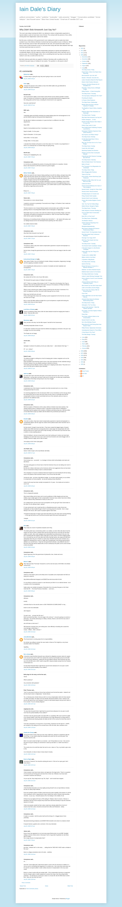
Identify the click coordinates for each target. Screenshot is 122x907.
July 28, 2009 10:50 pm (30, 685)
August (84, 65)
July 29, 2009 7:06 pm (29, 840)
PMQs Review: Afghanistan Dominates (91, 328)
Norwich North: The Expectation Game (91, 232)
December (85, 57)
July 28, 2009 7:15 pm (29, 238)
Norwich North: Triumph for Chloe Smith (92, 189)
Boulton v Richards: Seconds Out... (90, 77)
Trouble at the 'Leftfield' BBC (89, 255)
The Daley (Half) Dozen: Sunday (90, 274)
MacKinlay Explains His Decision (90, 150)
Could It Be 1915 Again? (88, 148)
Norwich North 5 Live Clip (88, 320)
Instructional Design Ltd (30, 259)
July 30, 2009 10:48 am (30, 854)
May (83, 339)
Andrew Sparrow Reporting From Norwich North (90, 223)
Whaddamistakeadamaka (88, 226)
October (84, 61)
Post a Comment (26, 882)
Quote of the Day (86, 264)
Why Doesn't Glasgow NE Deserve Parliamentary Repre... (90, 229)
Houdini (26, 419)
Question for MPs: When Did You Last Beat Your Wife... (91, 180)
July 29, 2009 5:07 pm (29, 826)
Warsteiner (27, 320)
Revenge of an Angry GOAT (89, 238)
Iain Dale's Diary (40, 9)
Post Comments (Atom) (32, 888)
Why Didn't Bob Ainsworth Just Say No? (92, 117)
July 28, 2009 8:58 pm (29, 443)
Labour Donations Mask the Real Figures (92, 80)
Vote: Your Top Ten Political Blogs (90, 204)
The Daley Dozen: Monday (88, 136)
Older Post (70, 886)
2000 (82, 364)
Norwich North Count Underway (90, 198)
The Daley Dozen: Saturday (89, 159)
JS (83, 376)
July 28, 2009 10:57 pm (30, 704)
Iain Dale (84, 373)
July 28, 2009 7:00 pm (29, 157)
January (84, 348)
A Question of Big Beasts (88, 259)
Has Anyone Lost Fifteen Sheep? (90, 134)
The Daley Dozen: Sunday (88, 146)
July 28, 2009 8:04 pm (29, 315)
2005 (82, 357)
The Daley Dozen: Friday (88, 69)
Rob (25, 525)
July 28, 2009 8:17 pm (29, 368)
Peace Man (85, 314)
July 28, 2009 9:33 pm (29, 547)
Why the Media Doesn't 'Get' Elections (91, 162)
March (84, 344)
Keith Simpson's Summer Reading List (91, 210)
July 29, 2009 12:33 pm (30, 809)
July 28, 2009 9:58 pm (29, 591)
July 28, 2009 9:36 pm (29, 556)
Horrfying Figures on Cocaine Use (90, 193)
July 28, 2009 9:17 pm (29, 453)
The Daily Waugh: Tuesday (88, 334)
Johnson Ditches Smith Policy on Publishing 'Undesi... (90, 282)
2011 (82, 50)
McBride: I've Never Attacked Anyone (91, 269)
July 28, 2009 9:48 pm (29, 567)
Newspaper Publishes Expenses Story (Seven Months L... (91, 131)
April (83, 341)
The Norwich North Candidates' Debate (91, 245)
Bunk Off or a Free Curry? (88, 216)
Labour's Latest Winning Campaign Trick (92, 276)
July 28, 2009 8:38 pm (29, 413)
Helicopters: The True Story (89, 305)
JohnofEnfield (27, 637)
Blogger (68, 898)
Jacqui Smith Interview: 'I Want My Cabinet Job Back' (90, 307)
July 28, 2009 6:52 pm (29, 89)
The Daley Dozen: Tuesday (88, 115)
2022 (82, 48)
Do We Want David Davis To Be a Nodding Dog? (90, 139)
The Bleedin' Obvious (87, 220)
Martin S (26, 561)
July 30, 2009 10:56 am (30, 879)
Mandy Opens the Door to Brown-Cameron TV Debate (90, 105)
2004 (82, 359)
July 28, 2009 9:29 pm (29, 486)
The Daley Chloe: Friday (88, 170)
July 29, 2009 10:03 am (30, 765)
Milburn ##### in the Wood (88, 257)
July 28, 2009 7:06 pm (29, 193)
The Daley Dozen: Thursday (89, 93)
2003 (82, 362)
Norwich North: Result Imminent (90, 191)
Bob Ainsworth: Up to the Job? (89, 75)
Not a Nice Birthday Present (89, 322)
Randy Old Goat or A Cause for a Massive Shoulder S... (90, 266)
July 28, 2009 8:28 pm (29, 381)
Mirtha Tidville (27, 173)
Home (46, 886)
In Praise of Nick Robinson (88, 100)
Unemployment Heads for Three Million (91, 330)
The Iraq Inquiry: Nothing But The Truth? (92, 95)
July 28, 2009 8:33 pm (29, 399)
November (85, 59)
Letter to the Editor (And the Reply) (90, 287)
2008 (82, 351)
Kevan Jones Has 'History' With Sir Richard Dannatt (90, 290)
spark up (26, 373)
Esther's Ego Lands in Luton (89, 125)
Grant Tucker (85, 371)
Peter (25, 83)
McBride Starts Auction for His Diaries (91, 272)
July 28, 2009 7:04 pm (29, 168)
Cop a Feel (84, 293)
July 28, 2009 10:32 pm (30, 669)
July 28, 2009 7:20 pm (29, 254)
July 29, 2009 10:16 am (30, 780)
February (84, 346)
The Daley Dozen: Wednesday (89, 102)
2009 (82, 55)
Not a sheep (27, 654)
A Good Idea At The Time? (88, 332)
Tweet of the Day (86, 174)
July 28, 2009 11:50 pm (30, 727)
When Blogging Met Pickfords (89, 172)
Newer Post (23, 886)
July (83, 68)
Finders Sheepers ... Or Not (89, 119)
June (83, 337)
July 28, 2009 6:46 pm (29, 78)
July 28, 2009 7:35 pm (29, 269)
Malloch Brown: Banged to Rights (90, 206)
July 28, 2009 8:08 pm (29, 351)
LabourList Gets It (86, 183)
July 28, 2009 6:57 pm (29, 105)
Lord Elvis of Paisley (29, 309)
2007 (82, 353)
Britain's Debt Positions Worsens (90, 82)
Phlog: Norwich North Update (89, 196)
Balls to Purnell (85, 164)
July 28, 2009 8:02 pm (29, 304)
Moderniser (27, 74)
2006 (82, 355)
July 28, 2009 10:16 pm (30, 632)
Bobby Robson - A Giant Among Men (91, 91)
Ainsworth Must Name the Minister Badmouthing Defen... (90, 300)
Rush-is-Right (27, 759)
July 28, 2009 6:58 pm (29, 147)
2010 (82, 52)
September (85, 63)
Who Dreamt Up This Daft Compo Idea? (92, 285)
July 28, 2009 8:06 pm (29, 335)
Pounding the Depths (87, 98)
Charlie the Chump (29, 732)
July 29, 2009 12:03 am (30, 754)
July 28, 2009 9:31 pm (29, 520)
